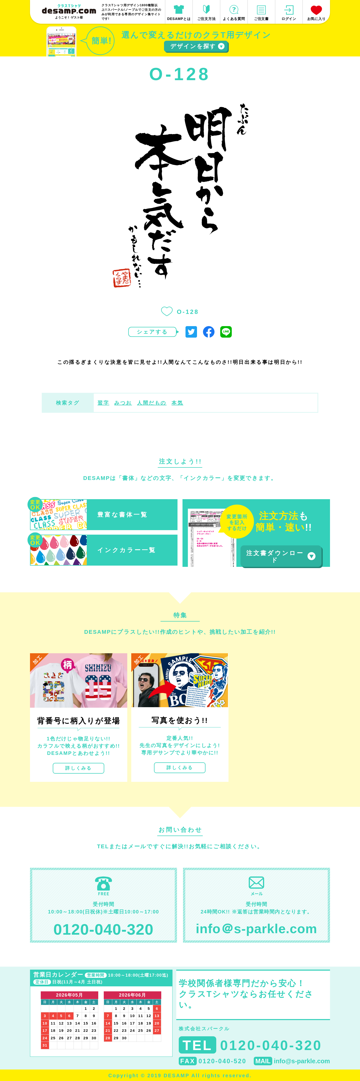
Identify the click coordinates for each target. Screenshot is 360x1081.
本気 (177, 403)
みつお (123, 403)
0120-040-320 (104, 929)
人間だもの (151, 403)
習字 (103, 403)
